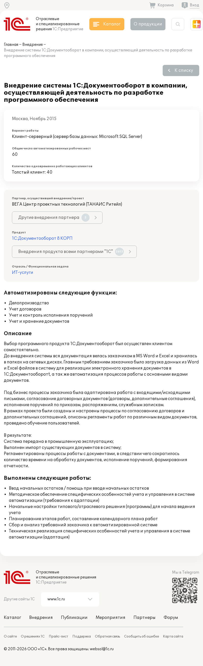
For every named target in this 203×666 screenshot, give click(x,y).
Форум (171, 617)
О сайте (10, 636)
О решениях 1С (33, 636)
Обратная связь (107, 636)
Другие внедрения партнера (54, 218)
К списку (184, 70)
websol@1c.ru (102, 649)
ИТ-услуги (22, 272)
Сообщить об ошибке (141, 636)
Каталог (12, 617)
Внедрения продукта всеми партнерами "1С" (71, 252)
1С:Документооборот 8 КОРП (42, 238)
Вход (194, 5)
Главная (11, 44)
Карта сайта (173, 636)
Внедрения (32, 44)
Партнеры (144, 617)
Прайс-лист (58, 636)
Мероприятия (110, 617)
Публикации (74, 617)
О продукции (148, 24)
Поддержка (81, 636)
